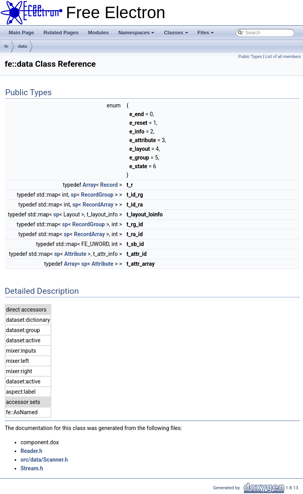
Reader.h (31, 451)
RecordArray (97, 204)
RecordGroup (97, 195)
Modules (98, 33)
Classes (176, 35)
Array (89, 185)
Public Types (250, 56)
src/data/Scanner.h (44, 459)
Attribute (75, 254)
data (22, 46)
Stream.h (32, 468)
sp (74, 195)
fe (6, 46)
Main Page (21, 33)
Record (109, 185)
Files (206, 35)
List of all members (283, 56)
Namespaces (137, 35)
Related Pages (61, 33)
